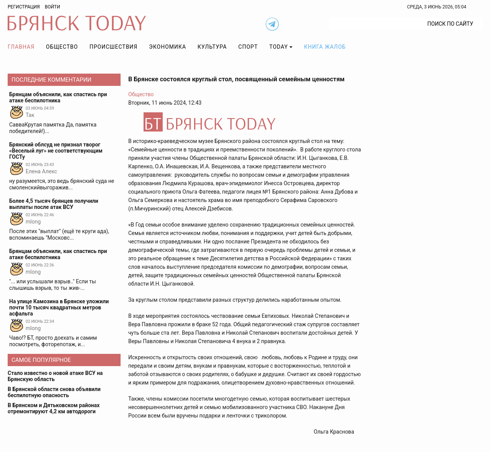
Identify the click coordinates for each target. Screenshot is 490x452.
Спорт (248, 47)
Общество (62, 47)
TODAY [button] (279, 47)
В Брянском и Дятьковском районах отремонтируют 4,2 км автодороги (54, 408)
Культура (212, 47)
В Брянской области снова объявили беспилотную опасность (54, 392)
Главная (21, 47)
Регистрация (24, 7)
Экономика (167, 47)
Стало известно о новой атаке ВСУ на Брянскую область (55, 376)
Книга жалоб (325, 47)
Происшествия (114, 47)
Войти (52, 7)
